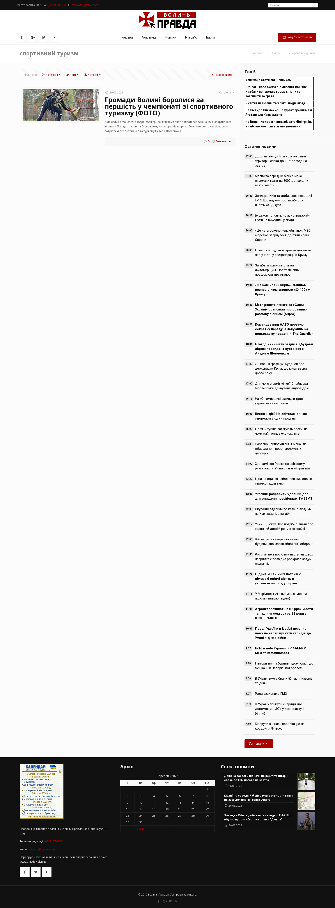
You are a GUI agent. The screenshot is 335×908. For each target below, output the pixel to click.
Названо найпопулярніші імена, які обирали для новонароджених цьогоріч (281, 448)
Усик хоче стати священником (268, 80)
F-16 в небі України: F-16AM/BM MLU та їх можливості (280, 650)
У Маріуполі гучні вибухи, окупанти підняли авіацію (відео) (281, 596)
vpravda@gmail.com (85, 5)
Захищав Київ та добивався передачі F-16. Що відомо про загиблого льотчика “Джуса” (283, 200)
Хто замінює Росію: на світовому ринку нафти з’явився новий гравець (282, 466)
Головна (257, 53)
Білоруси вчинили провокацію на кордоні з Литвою (280, 726)
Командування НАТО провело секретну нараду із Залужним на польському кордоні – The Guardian (284, 329)
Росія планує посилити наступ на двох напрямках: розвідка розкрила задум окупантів (284, 559)
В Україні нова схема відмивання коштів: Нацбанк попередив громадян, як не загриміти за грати (276, 91)
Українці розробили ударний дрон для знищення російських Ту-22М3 (283, 496)
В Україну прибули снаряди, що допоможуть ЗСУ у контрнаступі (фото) (279, 708)
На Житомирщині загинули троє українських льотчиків (279, 401)
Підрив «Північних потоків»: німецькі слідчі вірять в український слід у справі (278, 578)
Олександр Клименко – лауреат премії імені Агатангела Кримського (278, 112)
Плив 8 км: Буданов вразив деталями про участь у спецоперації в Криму (283, 252)
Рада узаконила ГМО (271, 694)
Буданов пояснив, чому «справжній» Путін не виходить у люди (282, 217)
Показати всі (221, 74)
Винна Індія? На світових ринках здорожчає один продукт (281, 416)
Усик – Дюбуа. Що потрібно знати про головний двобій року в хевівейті (284, 526)
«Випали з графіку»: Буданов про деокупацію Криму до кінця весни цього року (281, 368)
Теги (73, 74)
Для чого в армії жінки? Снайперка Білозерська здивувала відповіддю (282, 386)
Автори (93, 74)
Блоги (276, 53)
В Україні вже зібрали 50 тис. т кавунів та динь (283, 681)
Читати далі (224, 141)
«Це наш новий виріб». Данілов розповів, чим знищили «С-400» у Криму (282, 289)
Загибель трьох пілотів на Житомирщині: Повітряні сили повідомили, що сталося (277, 270)
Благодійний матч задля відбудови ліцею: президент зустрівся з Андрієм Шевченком (284, 348)
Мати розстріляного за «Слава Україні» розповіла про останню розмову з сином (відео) (281, 309)
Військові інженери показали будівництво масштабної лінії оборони (284, 541)
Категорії (51, 74)
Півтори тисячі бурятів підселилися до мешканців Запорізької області (284, 665)
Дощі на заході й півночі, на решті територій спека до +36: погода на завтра (281, 160)
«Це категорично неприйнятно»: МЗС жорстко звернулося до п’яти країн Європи (283, 235)
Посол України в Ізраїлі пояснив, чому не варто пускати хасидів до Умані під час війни (283, 633)
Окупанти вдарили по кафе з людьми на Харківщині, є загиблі (283, 511)
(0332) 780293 (57, 5)
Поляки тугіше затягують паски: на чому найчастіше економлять (281, 431)
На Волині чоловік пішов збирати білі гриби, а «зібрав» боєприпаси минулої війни (278, 124)
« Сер (140, 828)
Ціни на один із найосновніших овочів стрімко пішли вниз (283, 481)
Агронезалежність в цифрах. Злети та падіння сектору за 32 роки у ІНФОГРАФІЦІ (284, 613)
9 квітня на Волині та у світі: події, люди (275, 103)
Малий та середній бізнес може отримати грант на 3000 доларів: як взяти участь (281, 180)
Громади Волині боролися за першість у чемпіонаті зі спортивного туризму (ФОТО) (169, 106)
